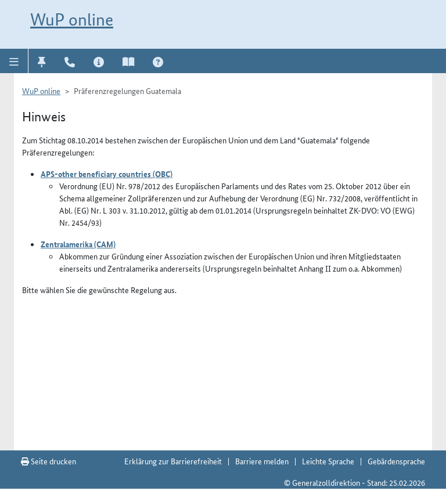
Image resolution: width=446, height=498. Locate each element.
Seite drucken (48, 461)
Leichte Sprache (328, 461)
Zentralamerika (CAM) (78, 244)
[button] (14, 61)
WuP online (71, 19)
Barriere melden (262, 461)
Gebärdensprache (396, 461)
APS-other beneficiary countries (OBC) (106, 173)
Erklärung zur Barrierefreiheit (173, 461)
